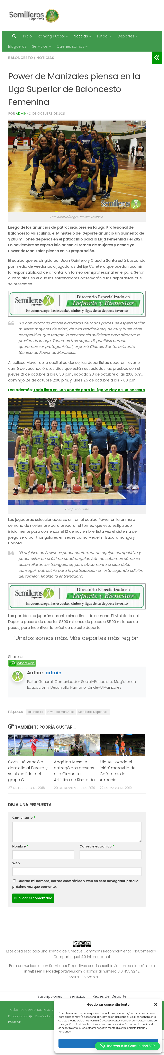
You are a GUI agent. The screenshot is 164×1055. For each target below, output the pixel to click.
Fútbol (102, 36)
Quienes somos (70, 46)
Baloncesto (20, 57)
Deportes (125, 36)
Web (16, 863)
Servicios (40, 46)
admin (21, 113)
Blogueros (17, 46)
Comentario (23, 817)
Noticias (81, 36)
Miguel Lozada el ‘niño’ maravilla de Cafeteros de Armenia (118, 770)
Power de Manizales (60, 712)
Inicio (27, 36)
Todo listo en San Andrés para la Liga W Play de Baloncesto (89, 389)
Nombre (20, 846)
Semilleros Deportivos (93, 712)
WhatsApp (26, 663)
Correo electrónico (97, 846)
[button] (156, 1004)
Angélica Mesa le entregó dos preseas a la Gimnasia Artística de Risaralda (74, 770)
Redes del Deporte (109, 996)
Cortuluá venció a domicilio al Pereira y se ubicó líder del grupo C (27, 770)
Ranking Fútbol (51, 36)
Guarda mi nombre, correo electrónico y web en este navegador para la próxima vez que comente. (75, 884)
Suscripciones (49, 996)
